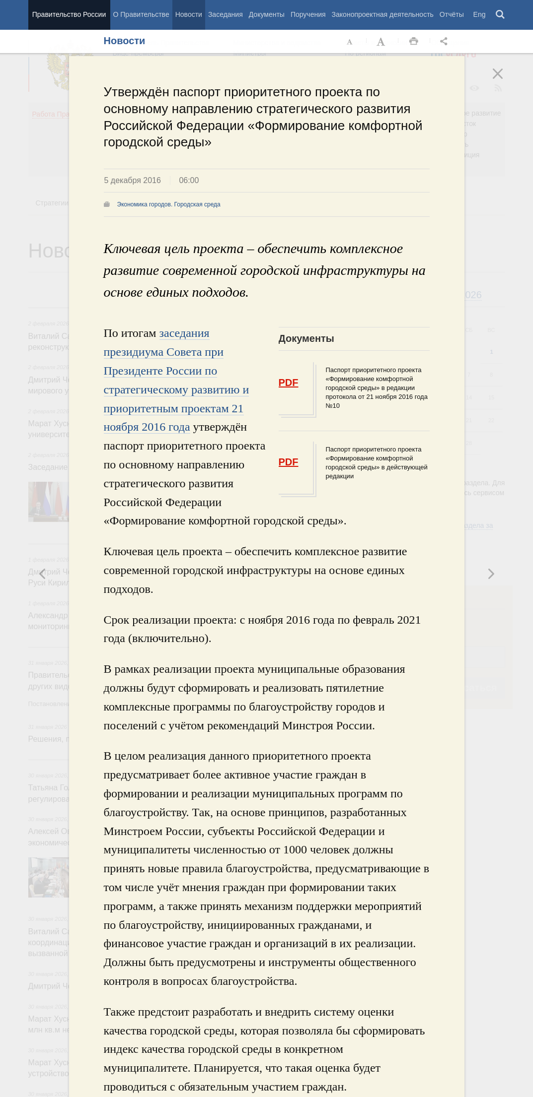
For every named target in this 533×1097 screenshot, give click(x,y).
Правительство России (69, 14)
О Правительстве (141, 14)
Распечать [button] (414, 42)
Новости (188, 14)
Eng (479, 14)
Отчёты (452, 14)
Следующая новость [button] (43, 573)
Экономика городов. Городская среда (169, 204)
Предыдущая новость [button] (491, 573)
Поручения (308, 14)
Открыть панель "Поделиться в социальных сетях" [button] (445, 42)
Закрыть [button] (505, 80)
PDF (289, 382)
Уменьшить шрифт (350, 42)
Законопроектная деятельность (383, 14)
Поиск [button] (501, 15)
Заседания (225, 14)
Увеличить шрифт (382, 42)
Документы (267, 14)
